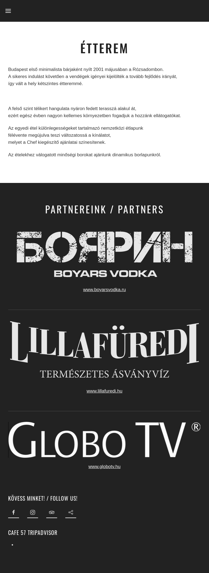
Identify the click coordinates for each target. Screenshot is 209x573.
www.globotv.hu (104, 466)
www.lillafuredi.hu (104, 391)
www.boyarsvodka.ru (103, 289)
